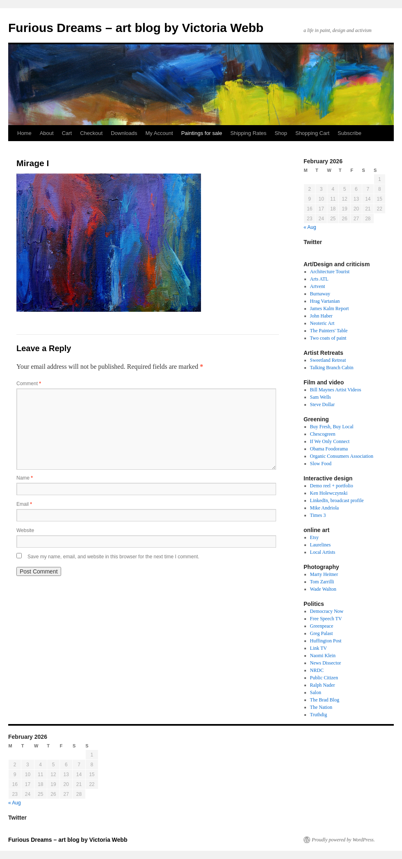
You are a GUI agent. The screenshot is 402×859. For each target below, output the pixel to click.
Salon (315, 692)
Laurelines (320, 545)
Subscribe (349, 133)
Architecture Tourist (330, 271)
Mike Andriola (324, 508)
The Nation (321, 707)
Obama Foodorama (329, 449)
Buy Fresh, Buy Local (332, 427)
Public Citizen (324, 678)
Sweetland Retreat (328, 360)
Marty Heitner (324, 574)
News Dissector (325, 663)
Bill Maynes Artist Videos (335, 390)
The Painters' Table (329, 331)
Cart (67, 133)
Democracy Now (327, 611)
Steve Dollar (322, 404)
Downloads (124, 133)
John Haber (321, 316)
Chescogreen (323, 434)
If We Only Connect (329, 441)
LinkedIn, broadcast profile (337, 500)
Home (24, 133)
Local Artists (323, 552)
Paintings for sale (201, 133)
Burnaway (320, 294)
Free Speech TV (326, 618)
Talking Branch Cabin (332, 367)
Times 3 (318, 515)
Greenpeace (321, 626)
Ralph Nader (322, 685)
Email (24, 504)
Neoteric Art (322, 323)
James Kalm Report (329, 308)
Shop (281, 133)
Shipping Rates (248, 133)
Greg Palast (321, 633)
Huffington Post (326, 641)
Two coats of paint (328, 338)
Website (25, 530)
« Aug (310, 227)
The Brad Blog (324, 700)
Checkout (91, 133)
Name (24, 478)
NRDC (317, 670)
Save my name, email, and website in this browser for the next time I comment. (113, 557)
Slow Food (320, 463)
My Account (159, 133)
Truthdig (318, 714)
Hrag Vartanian (325, 301)
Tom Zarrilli (322, 582)
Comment (28, 383)
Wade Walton (323, 589)
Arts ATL (319, 279)
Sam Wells (320, 397)
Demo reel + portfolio (331, 486)
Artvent (317, 286)
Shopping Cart (312, 133)
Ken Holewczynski (329, 493)
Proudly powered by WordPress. (343, 840)
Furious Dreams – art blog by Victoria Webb (135, 27)
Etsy (314, 537)
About (47, 133)
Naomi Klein (323, 655)
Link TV (318, 648)
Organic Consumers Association (341, 456)
